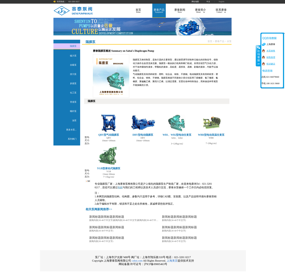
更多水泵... (71, 129)
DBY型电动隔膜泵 (142, 124)
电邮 (120, 187)
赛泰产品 (219, 41)
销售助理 (270, 57)
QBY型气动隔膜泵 (108, 124)
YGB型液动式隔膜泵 (108, 157)
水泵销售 (270, 51)
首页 (210, 41)
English (221, 2)
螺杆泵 (73, 111)
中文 (208, 2)
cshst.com (137, 260)
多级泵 (73, 83)
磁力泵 (73, 55)
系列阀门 (72, 139)
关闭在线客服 (258, 55)
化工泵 (73, 92)
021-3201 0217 (74, 2)
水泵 (229, 41)
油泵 (74, 120)
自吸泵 (73, 65)
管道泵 (73, 102)
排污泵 (73, 74)
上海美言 (172, 260)
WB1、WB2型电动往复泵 (176, 124)
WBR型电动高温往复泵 (211, 124)
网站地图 (195, 2)
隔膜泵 (73, 46)
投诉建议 (270, 64)
